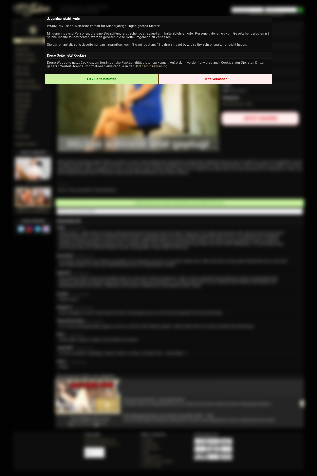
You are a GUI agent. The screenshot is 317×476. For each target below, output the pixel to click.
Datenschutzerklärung (151, 66)
